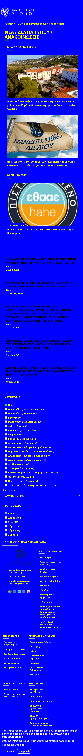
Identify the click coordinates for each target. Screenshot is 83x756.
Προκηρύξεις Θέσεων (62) (22, 413)
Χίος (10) (13, 522)
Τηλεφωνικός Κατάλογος (36, 691)
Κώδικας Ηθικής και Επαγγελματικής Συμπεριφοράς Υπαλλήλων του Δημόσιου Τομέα (50, 612)
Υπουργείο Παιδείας (50, 581)
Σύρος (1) (13, 534)
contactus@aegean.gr (19, 584)
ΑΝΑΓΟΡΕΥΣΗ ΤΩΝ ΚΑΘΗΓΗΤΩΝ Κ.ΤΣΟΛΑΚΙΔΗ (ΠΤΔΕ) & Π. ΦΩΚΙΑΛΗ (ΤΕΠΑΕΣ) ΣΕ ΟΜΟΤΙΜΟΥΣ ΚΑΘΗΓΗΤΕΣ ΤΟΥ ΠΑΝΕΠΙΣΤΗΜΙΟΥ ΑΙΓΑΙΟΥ (40, 371)
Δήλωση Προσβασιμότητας (39, 717)
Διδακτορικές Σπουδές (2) (23, 443)
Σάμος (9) (13, 526)
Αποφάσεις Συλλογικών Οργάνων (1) (29, 447)
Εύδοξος (44, 590)
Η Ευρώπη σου (47, 602)
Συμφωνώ (9, 751)
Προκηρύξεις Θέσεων (14, 649)
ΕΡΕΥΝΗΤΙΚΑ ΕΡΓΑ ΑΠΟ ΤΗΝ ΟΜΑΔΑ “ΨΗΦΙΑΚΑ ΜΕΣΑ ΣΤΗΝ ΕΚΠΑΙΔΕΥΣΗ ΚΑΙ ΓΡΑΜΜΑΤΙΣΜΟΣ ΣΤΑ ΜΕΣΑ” (39, 284)
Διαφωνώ (24, 751)
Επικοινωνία (36, 696)
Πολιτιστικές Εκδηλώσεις (36, 669)
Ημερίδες (34, 663)
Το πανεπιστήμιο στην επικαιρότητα (15, 695)
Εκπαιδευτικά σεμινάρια (37, 657)
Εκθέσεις (34, 651)
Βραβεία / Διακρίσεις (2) (22, 438)
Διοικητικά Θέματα (13, 658)
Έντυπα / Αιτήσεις (49, 576)
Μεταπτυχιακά (11, 663)
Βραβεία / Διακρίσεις (14, 654)
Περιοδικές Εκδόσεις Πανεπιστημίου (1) (31, 451)
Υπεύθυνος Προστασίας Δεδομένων (36, 709)
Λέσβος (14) (14, 517)
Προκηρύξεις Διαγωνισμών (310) (26, 409)
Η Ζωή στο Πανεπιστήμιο (31, 23)
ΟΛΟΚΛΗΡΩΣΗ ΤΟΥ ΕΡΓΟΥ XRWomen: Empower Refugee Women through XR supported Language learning (41, 261)
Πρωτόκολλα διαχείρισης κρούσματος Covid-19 (50, 624)
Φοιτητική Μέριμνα (13, 667)
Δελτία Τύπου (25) (18, 426)
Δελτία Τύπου (11, 689)
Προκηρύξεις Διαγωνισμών (10, 643)
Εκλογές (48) (15, 417)
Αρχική (9, 23)
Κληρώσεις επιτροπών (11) (23, 430)
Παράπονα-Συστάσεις (41, 701)
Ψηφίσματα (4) (16, 434)
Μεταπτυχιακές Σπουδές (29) (25, 421)
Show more (8, 489)
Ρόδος (52, 23)
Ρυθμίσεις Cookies (13, 744)
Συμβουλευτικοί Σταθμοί (48, 570)
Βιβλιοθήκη (45, 557)
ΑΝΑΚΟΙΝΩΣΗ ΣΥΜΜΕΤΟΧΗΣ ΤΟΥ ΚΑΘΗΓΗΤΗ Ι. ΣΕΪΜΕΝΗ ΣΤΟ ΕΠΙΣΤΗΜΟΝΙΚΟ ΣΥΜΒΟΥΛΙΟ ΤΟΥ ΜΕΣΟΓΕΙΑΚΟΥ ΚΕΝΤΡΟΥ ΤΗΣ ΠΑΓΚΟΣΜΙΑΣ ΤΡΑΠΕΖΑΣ (41, 344)
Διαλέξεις (35, 646)
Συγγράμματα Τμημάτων (47, 596)
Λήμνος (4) (14, 530)
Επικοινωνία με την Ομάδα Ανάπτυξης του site (41, 726)
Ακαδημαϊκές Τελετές (41, 642)
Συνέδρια (34, 674)
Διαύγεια (44, 585)
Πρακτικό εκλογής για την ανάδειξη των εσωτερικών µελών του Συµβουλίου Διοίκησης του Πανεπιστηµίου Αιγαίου (41, 105)
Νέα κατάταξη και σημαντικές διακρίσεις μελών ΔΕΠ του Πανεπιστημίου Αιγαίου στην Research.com (41, 163)
